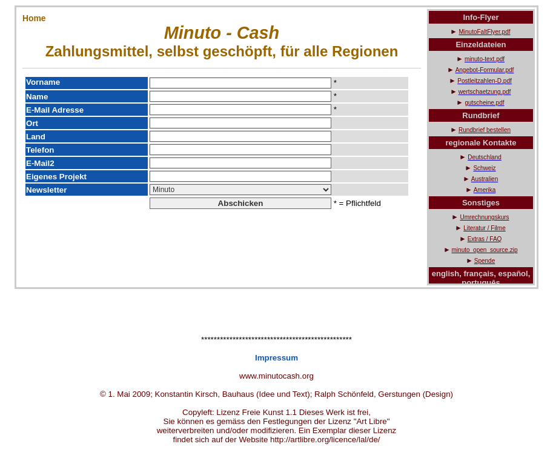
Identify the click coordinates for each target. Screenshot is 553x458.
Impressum (276, 357)
